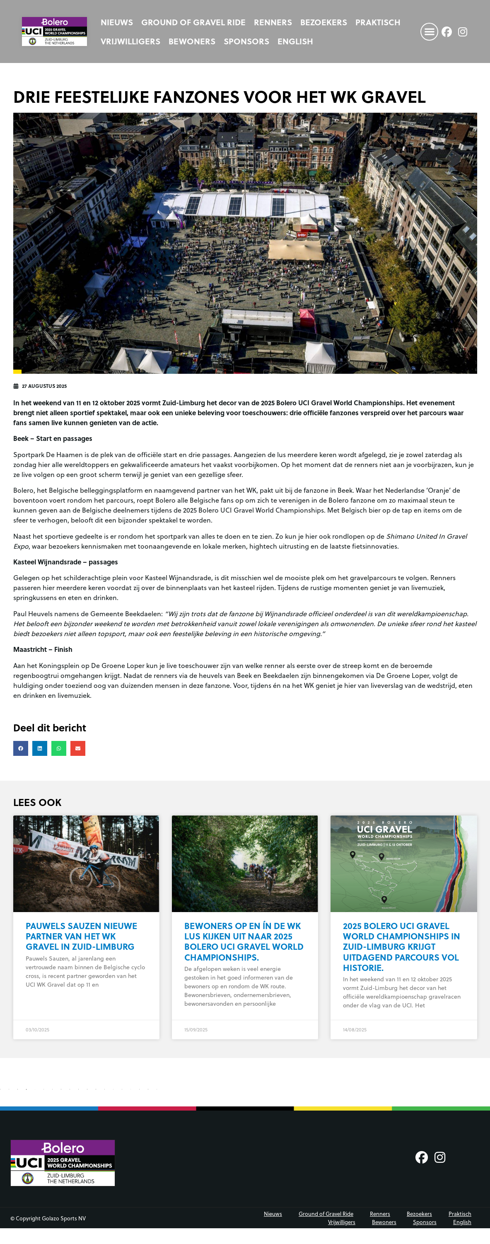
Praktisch (378, 22)
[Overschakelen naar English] (295, 41)
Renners (273, 22)
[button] (429, 32)
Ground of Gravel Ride (193, 22)
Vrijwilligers (130, 41)
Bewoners (192, 41)
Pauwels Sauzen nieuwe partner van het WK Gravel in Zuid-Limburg (81, 936)
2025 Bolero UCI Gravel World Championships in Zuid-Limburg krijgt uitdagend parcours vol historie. (401, 946)
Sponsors (246, 41)
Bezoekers (323, 22)
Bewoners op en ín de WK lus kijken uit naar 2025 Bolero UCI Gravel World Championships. (244, 941)
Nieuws (117, 22)
